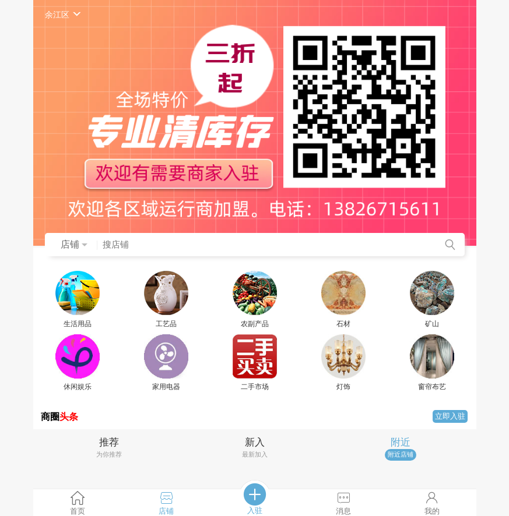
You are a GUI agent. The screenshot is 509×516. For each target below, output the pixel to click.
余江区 (64, 14)
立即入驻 (450, 416)
